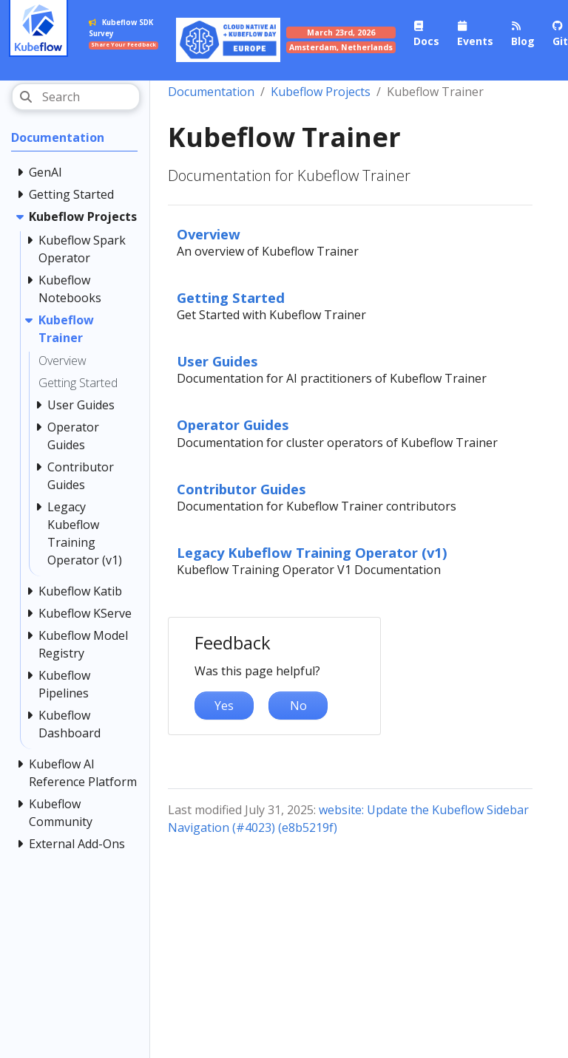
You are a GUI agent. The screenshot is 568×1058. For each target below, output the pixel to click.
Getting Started (231, 297)
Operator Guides (233, 424)
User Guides (217, 361)
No (298, 705)
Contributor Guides (241, 488)
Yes (224, 705)
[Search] (76, 97)
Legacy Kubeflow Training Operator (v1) (312, 552)
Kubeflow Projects (321, 91)
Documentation (211, 91)
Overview (208, 234)
